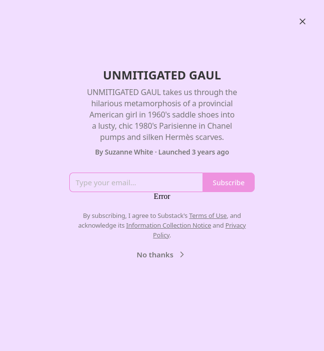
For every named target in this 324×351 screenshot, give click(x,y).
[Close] (302, 21)
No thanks (162, 254)
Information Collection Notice (168, 225)
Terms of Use (208, 215)
